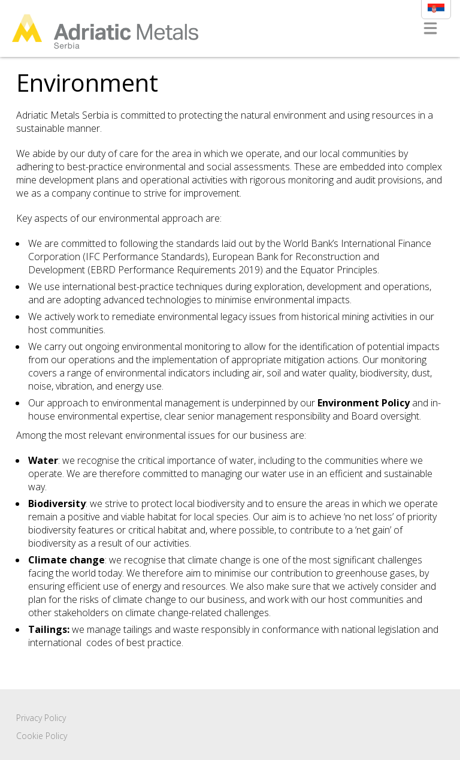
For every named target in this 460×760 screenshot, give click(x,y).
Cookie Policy (41, 735)
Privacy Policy (41, 717)
